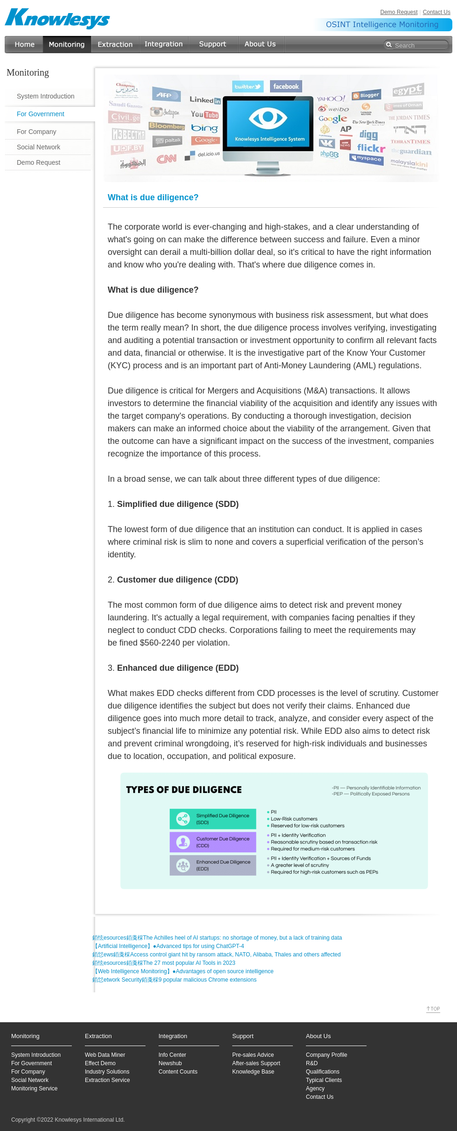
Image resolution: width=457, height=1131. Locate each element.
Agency (315, 1088)
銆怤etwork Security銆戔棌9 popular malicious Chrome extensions (174, 979)
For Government (40, 114)
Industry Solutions (107, 1071)
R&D (312, 1063)
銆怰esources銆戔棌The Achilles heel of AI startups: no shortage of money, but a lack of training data (217, 937)
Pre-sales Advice (253, 1055)
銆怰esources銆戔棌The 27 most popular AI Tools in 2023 (163, 963)
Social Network (38, 147)
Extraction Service (107, 1080)
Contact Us (436, 12)
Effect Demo (100, 1063)
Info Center (172, 1055)
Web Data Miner (105, 1055)
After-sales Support (256, 1063)
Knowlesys (58, 18)
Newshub (170, 1063)
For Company (36, 131)
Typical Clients (324, 1080)
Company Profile (326, 1055)
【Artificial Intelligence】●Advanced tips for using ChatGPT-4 (168, 946)
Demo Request (398, 12)
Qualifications (322, 1071)
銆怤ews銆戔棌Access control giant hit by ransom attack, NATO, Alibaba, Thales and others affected (216, 954)
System (20, 1055)
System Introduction (46, 96)
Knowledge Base (253, 1071)
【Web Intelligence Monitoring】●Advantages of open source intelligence (183, 971)
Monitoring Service (34, 1088)
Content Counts (178, 1071)
